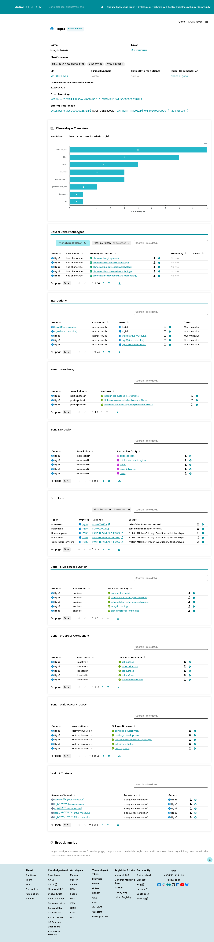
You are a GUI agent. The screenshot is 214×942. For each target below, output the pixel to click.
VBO (72, 903)
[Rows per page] (67, 283)
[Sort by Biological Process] (134, 725)
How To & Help (56, 898)
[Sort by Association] (81, 253)
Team (29, 879)
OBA (72, 898)
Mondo (74, 875)
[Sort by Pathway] (113, 391)
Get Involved (144, 875)
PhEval (95, 883)
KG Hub (119, 887)
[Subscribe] (159, 884)
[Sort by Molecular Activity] (130, 588)
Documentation (56, 903)
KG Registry (121, 892)
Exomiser (97, 878)
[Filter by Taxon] (111, 243)
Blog (140, 884)
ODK (94, 902)
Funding (30, 898)
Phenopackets (100, 916)
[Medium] (168, 884)
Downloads (54, 875)
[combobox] (76, 7)
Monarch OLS (122, 875)
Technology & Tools (163, 7)
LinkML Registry (123, 897)
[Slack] (163, 884)
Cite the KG (54, 912)
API (51, 879)
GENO (73, 908)
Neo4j (52, 884)
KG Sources (54, 922)
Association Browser (54, 933)
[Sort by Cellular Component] (144, 657)
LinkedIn (142, 889)
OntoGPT (97, 907)
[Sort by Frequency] (185, 253)
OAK (94, 897)
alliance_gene (179, 76)
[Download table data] (119, 283)
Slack (141, 879)
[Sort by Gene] (59, 253)
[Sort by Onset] (202, 253)
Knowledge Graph (126, 7)
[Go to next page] (103, 283)
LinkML (95, 888)
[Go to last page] (108, 283)
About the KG (55, 917)
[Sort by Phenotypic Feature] (114, 253)
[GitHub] (173, 884)
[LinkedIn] (177, 884)
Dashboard (54, 926)
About (111, 7)
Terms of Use (55, 908)
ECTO (73, 917)
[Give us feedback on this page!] (210, 859)
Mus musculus (139, 50)
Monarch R (55, 889)
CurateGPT (98, 911)
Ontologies (144, 7)
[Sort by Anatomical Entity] (139, 450)
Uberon (74, 879)
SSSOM (96, 893)
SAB (28, 884)
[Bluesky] (186, 884)
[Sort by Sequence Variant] (73, 794)
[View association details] (159, 258)
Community (204, 7)
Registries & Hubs (186, 7)
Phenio (74, 893)
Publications (33, 893)
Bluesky (142, 898)
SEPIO (73, 912)
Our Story (31, 875)
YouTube (143, 893)
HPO (72, 889)
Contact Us (32, 889)
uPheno (74, 884)
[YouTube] (182, 884)
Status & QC (55, 893)
